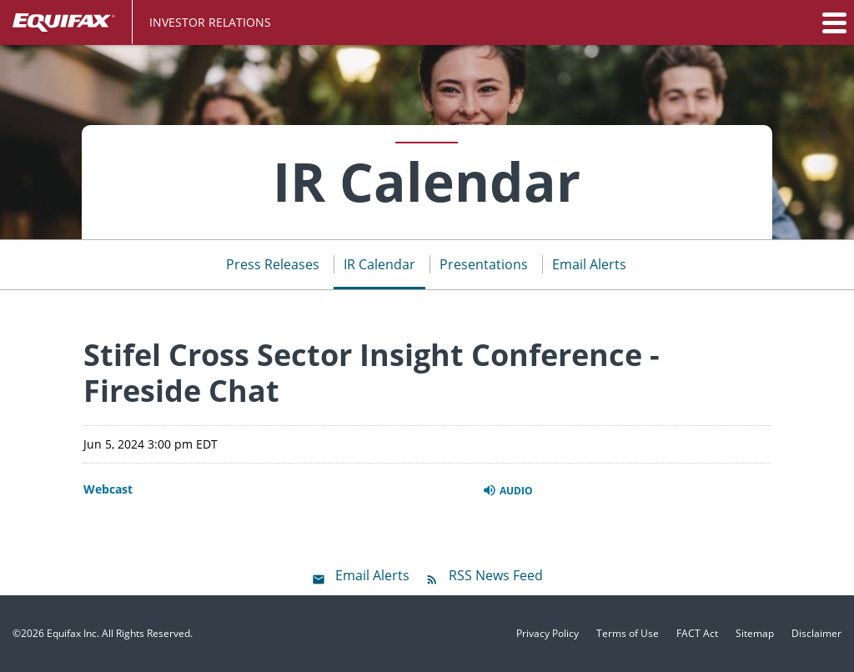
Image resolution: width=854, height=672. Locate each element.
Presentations (484, 264)
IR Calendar (379, 264)
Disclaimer (816, 634)
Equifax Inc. (73, 633)
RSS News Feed (496, 575)
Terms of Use (627, 634)
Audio (507, 490)
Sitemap (755, 634)
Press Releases (272, 264)
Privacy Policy (547, 634)
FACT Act (697, 634)
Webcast (108, 489)
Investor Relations (210, 22)
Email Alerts (589, 264)
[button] (833, 22)
